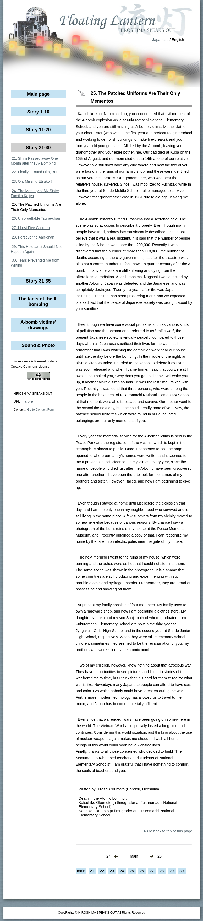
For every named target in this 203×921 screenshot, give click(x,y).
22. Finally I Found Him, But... (36, 172)
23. (112, 871)
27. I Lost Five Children (31, 228)
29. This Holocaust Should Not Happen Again (36, 249)
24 (108, 856)
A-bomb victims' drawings (38, 324)
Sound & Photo (38, 345)
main (134, 856)
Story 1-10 (38, 112)
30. (182, 871)
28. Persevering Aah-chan (33, 237)
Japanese (160, 39)
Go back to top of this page (169, 831)
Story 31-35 (38, 281)
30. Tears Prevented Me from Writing (35, 262)
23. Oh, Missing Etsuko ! (32, 181)
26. (142, 871)
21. (92, 871)
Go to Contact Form (40, 409)
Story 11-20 (38, 129)
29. (172, 871)
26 (159, 856)
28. (162, 871)
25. (132, 871)
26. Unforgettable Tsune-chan (36, 218)
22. (102, 871)
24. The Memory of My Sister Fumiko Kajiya (35, 193)
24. (122, 871)
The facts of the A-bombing (38, 301)
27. (152, 871)
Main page (38, 94)
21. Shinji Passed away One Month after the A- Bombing (34, 160)
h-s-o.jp (28, 401)
